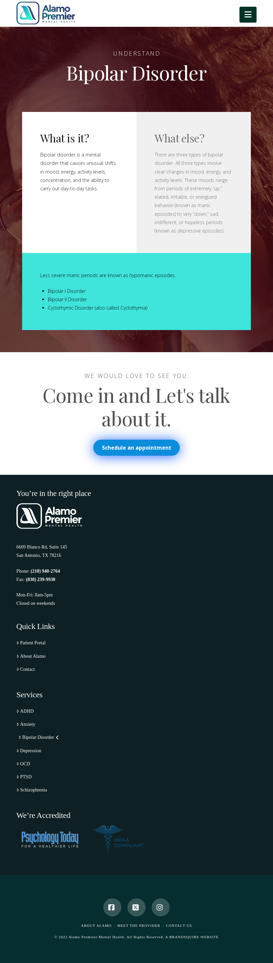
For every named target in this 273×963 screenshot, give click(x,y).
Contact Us (179, 925)
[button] (248, 14)
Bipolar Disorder (38, 737)
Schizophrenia (31, 789)
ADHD (25, 711)
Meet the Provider (138, 925)
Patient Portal (31, 642)
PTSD (24, 776)
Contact (25, 669)
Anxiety (25, 724)
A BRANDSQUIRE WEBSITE (192, 937)
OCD (23, 763)
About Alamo (31, 656)
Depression (28, 750)
